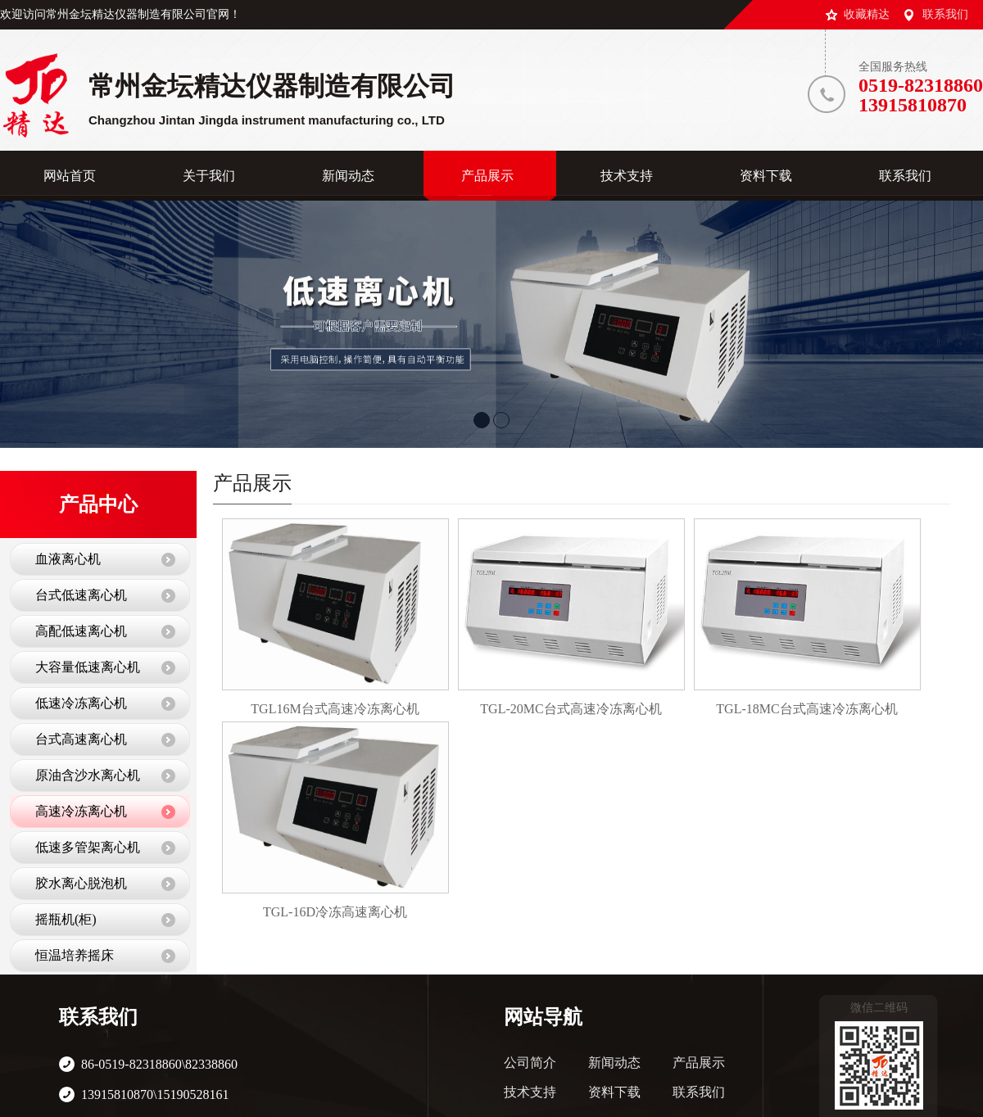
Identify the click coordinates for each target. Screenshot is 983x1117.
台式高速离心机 (81, 739)
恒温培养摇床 (74, 955)
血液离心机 (68, 559)
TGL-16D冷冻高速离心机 (335, 912)
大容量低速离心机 (87, 667)
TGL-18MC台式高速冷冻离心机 (806, 709)
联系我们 (945, 14)
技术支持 (530, 1092)
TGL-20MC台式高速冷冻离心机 (570, 709)
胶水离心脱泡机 (81, 883)
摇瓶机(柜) (66, 919)
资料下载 (614, 1092)
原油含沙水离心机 (87, 775)
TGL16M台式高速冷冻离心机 (335, 709)
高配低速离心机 (81, 631)
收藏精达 (867, 14)
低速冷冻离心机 (81, 703)
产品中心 (98, 504)
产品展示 (699, 1063)
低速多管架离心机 (87, 847)
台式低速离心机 (81, 595)
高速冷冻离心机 (81, 811)
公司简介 (530, 1063)
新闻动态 (614, 1063)
